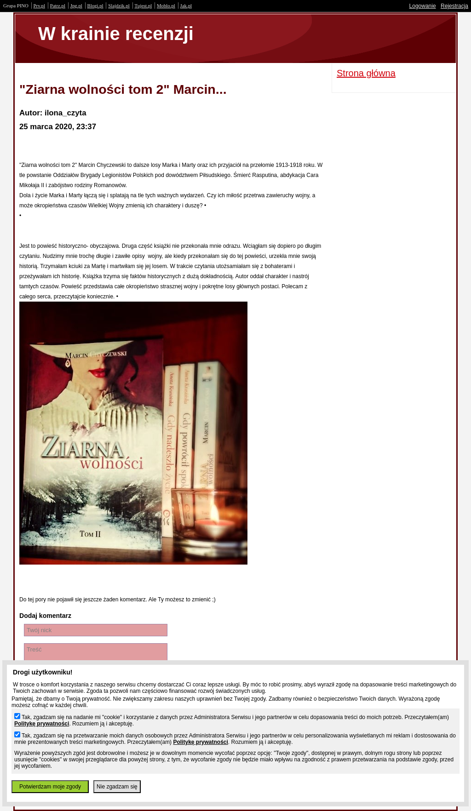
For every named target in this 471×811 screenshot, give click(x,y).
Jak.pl (186, 5)
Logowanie (422, 6)
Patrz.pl (57, 5)
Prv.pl (39, 5)
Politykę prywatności (41, 723)
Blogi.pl (95, 5)
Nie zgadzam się (117, 786)
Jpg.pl (76, 5)
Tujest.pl (143, 5)
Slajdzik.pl (118, 5)
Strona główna (366, 73)
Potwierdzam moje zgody (50, 786)
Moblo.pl (166, 5)
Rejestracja (454, 6)
